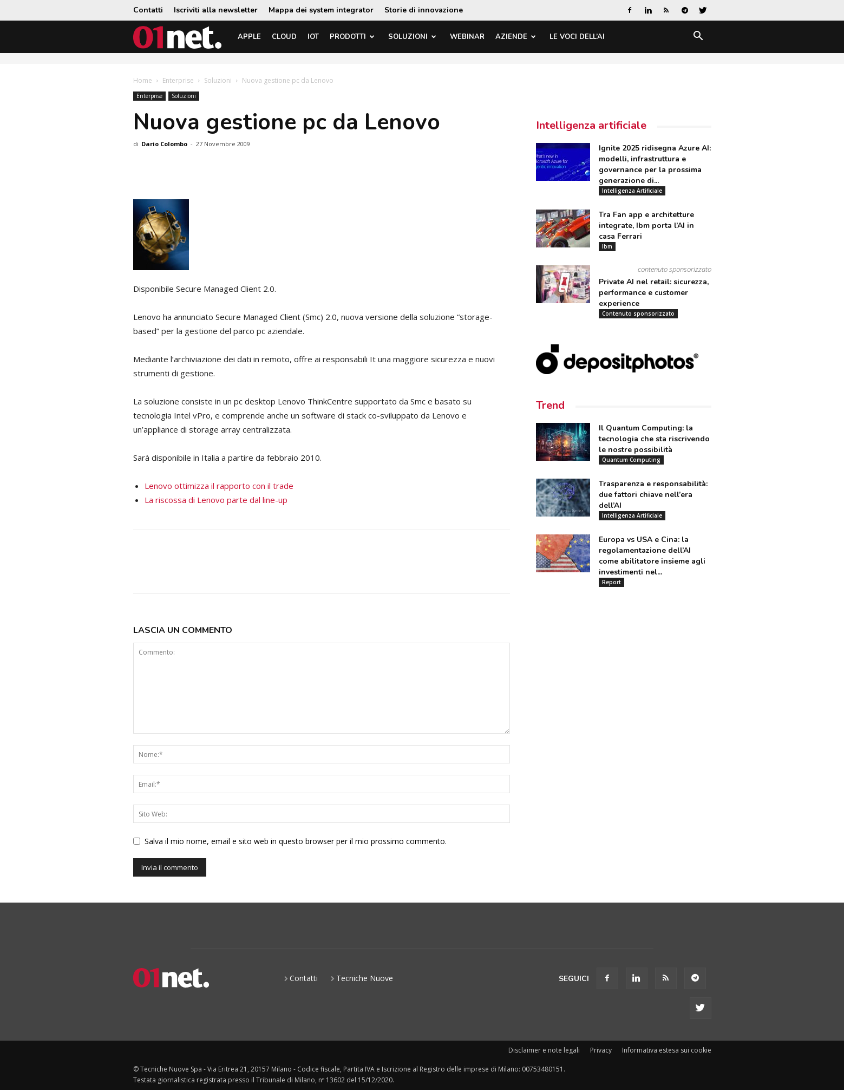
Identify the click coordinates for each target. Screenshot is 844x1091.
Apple (249, 37)
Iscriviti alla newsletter (216, 10)
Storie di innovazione (423, 10)
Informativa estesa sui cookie (666, 1050)
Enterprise (178, 80)
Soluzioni (412, 37)
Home (142, 80)
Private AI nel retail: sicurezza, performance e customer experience (654, 293)
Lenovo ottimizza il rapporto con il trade (219, 485)
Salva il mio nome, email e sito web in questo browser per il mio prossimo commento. (296, 841)
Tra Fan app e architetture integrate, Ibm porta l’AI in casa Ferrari (646, 225)
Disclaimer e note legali (544, 1050)
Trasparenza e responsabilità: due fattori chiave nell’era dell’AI (653, 495)
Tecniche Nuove (364, 978)
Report (611, 582)
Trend (550, 405)
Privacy (601, 1050)
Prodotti (352, 37)
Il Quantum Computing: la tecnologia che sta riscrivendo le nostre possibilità (654, 439)
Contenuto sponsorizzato (638, 313)
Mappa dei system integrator (321, 10)
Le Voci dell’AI (577, 37)
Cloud (284, 37)
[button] (698, 37)
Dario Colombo (164, 144)
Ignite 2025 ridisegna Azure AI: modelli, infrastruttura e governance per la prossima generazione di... (655, 164)
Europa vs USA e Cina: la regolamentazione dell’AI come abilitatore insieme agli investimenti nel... (652, 555)
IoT (313, 37)
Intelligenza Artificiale (632, 190)
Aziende (515, 37)
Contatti (148, 10)
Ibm (607, 246)
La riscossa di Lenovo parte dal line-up (216, 499)
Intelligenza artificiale (591, 125)
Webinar (467, 37)
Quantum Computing (631, 459)
